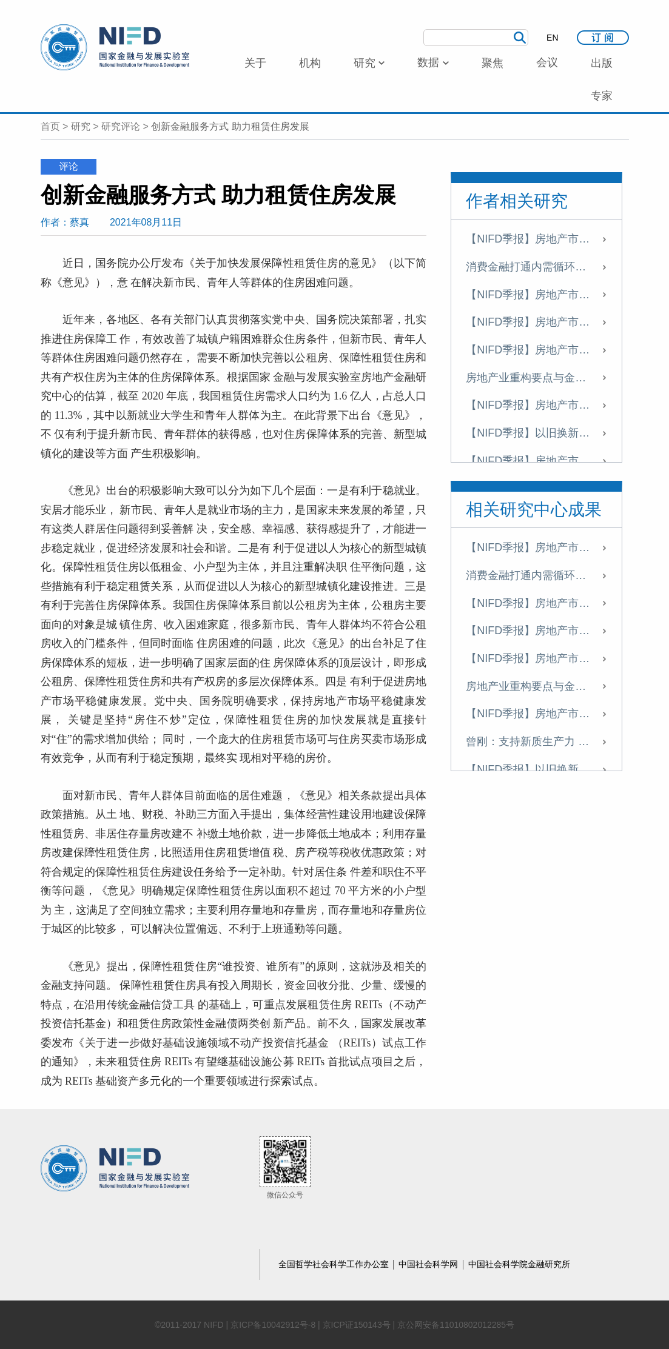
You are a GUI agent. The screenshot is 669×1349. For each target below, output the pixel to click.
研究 (80, 126)
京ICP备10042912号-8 (272, 1325)
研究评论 (120, 126)
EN (552, 37)
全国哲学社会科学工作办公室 (334, 1264)
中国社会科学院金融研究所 (519, 1264)
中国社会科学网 (429, 1264)
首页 (50, 126)
